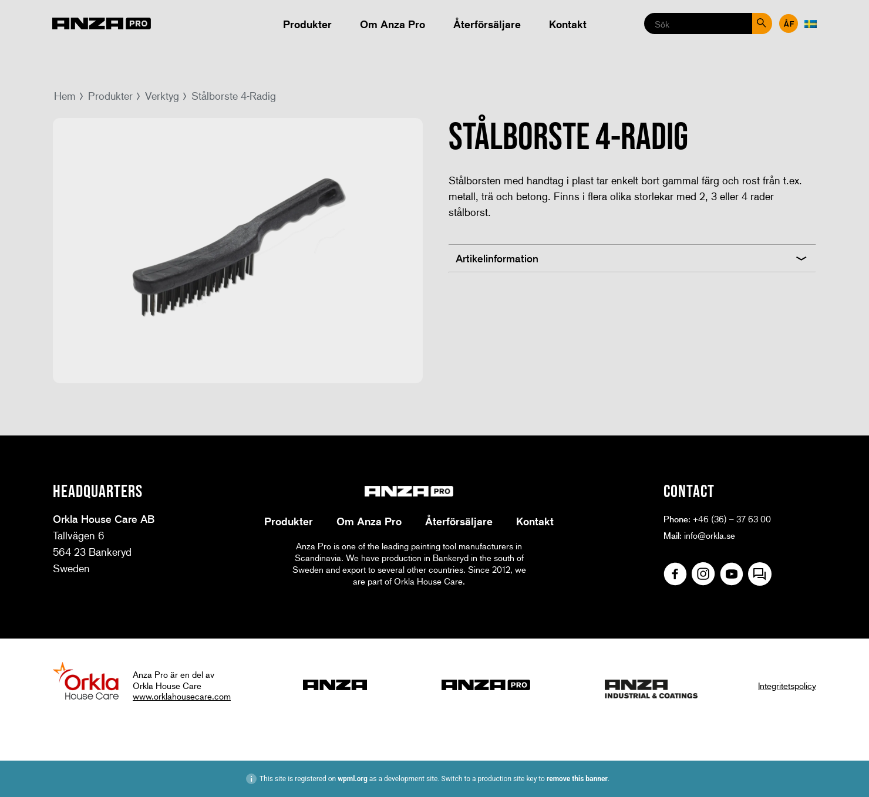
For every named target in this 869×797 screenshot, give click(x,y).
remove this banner (577, 779)
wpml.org (353, 779)
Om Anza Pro (392, 24)
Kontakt (568, 24)
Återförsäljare (487, 24)
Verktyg (162, 95)
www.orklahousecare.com (182, 696)
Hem (65, 95)
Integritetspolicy (787, 685)
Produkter (307, 24)
